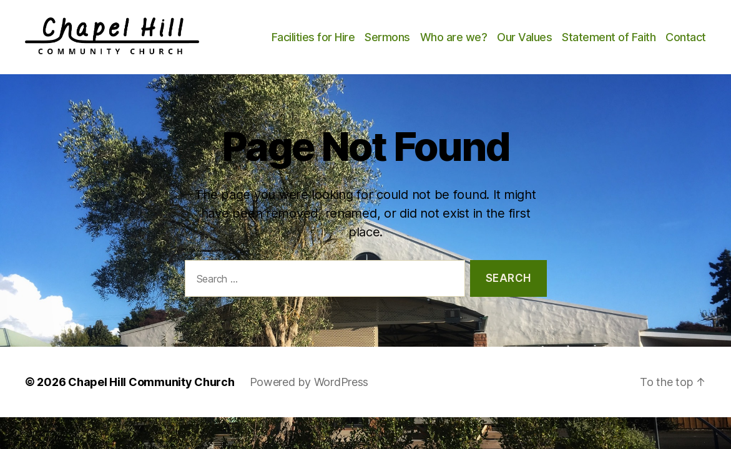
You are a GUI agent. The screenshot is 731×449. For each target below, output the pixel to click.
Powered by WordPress (309, 396)
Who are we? (503, 35)
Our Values (574, 35)
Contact (685, 53)
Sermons (438, 35)
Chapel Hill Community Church (151, 396)
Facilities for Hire (363, 35)
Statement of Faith (659, 35)
